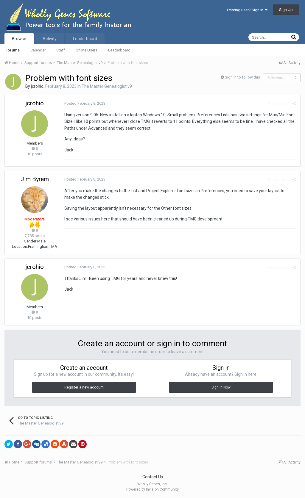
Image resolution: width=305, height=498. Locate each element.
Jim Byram (35, 179)
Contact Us (152, 476)
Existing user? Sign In (247, 10)
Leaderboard (119, 50)
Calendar (38, 50)
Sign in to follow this (242, 77)
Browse (19, 38)
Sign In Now (221, 387)
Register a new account (84, 387)
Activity (50, 38)
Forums (12, 50)
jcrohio (37, 86)
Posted (84, 103)
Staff (60, 50)
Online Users (86, 50)
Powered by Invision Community (152, 489)
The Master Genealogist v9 (107, 86)
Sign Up (286, 9)
